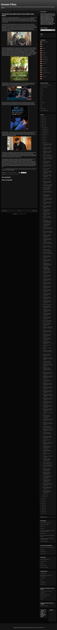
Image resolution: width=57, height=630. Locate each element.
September (45, 132)
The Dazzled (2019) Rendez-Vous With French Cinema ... (46, 469)
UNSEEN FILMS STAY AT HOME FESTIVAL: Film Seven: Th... (47, 399)
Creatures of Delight (44, 605)
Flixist (41, 580)
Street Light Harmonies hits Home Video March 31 (47, 243)
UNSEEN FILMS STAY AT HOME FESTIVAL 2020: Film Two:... (47, 423)
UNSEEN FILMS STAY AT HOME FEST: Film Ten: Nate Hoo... (47, 388)
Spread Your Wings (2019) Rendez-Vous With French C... (47, 443)
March (44, 142)
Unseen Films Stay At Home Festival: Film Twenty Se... (47, 294)
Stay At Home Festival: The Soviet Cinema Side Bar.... (47, 192)
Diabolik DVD (42, 593)
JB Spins (42, 563)
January (44, 496)
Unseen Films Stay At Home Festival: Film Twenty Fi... (47, 301)
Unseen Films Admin (45, 72)
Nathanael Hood (45, 59)
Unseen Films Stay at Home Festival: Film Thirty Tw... (47, 276)
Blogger (44, 627)
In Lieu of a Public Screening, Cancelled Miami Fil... (47, 380)
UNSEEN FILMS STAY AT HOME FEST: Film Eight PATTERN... (47, 395)
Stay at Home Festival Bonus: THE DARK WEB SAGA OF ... (47, 188)
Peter (41, 106)
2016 (43, 503)
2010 (43, 513)
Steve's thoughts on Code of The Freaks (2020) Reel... (47, 144)
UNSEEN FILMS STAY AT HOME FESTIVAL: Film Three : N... (47, 420)
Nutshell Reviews (43, 565)
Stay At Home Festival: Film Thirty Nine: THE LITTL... (47, 217)
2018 (43, 500)
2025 (43, 118)
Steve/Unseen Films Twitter (45, 84)
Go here (3, 168)
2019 (43, 498)
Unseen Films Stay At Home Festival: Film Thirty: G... (47, 283)
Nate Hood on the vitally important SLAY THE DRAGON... (47, 172)
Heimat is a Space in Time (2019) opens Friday (47, 463)
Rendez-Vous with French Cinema (24, 17)
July (43, 135)
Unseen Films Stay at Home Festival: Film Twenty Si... (47, 298)
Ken (41, 100)
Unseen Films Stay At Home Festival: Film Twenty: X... (47, 324)
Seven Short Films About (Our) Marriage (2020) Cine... (47, 466)
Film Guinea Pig (43, 561)
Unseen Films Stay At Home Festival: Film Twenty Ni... (47, 287)
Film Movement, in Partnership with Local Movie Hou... (47, 342)
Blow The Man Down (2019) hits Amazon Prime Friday (47, 416)
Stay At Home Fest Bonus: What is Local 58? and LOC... (47, 232)
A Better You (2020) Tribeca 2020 (46, 169)
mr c (42, 78)
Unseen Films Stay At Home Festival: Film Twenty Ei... (47, 290)
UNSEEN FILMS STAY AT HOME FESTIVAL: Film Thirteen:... (47, 373)
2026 (43, 116)
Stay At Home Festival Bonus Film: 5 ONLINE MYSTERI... (47, 175)
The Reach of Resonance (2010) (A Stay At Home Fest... (47, 158)
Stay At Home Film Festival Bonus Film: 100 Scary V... (47, 162)
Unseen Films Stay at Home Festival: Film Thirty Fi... (47, 256)
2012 (43, 509)
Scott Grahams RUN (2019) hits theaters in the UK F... (47, 450)
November (45, 129)
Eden (43, 46)
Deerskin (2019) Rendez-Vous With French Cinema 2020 (47, 477)
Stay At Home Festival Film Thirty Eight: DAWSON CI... (47, 225)
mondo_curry (44, 76)
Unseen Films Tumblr (44, 110)
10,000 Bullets (43, 573)
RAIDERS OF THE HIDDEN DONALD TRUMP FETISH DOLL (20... (47, 369)
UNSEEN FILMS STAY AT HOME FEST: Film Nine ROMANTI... (47, 391)
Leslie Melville (44, 57)
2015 (43, 505)
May (44, 139)
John (41, 98)
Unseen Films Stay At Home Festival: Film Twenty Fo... (47, 307)
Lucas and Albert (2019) (47, 304)
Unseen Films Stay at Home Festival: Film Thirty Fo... (47, 260)
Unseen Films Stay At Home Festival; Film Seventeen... (47, 338)
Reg (42, 65)
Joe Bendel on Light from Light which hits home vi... (47, 228)
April (44, 140)
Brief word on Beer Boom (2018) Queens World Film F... (47, 199)
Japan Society (43, 533)
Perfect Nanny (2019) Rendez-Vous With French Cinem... (46, 473)
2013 (43, 508)
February (44, 494)
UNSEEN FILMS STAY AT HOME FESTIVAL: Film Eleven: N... (47, 384)
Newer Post (4, 210)
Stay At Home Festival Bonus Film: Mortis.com (47, 155)
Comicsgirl (42, 549)
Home (19, 210)
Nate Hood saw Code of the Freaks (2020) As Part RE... (47, 239)
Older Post (34, 210)
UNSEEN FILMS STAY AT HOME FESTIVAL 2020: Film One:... (47, 429)
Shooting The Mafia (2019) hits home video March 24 (47, 327)
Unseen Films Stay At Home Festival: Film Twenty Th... (47, 310)
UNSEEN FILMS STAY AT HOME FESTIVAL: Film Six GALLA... (47, 402)
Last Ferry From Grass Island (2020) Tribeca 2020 (47, 165)
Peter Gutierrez (44, 61)
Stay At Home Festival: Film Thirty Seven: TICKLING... (47, 235)
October (44, 131)
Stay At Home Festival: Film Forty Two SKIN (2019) (47, 148)
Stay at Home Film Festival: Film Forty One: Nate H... (46, 195)
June (44, 137)
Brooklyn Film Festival (44, 524)
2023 (43, 121)
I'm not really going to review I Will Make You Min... (47, 433)
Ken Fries (43, 54)
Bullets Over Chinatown (44, 559)
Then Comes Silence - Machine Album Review (47, 427)
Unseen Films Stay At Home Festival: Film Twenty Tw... (47, 314)
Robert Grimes (44, 67)
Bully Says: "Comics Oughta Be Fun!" (47, 547)
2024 (43, 119)
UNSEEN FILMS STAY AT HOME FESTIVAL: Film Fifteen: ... (47, 358)
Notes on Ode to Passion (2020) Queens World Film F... (47, 203)
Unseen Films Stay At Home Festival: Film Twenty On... (47, 318)
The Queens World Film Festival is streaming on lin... (47, 253)
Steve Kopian (44, 70)
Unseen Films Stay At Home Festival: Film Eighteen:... (47, 335)
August (44, 134)
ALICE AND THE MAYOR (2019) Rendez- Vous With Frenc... (47, 484)
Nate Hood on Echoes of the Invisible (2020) (47, 321)
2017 (43, 501)
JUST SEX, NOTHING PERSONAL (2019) (47, 362)
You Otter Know (43, 553)
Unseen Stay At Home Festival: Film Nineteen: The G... (47, 331)
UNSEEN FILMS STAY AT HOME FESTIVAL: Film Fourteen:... (47, 365)
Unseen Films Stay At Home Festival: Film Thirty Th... (47, 272)
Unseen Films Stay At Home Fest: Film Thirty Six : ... (47, 246)
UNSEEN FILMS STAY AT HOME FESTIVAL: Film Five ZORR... (47, 406)
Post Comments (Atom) (22, 213)
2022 (43, 123)
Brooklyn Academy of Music (45, 522)
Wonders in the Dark (44, 567)
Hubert (43, 50)
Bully (42, 44)
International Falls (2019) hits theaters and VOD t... (47, 351)
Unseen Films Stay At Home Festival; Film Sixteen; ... (47, 355)
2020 (43, 126)
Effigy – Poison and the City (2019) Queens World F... (47, 206)
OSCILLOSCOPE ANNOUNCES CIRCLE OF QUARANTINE (47, 264)
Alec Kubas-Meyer (45, 41)
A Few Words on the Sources (45, 591)
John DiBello (44, 52)
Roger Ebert (42, 584)
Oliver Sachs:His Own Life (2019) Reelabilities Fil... (47, 185)
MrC (41, 104)
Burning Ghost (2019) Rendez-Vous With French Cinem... (47, 480)
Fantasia (42, 528)
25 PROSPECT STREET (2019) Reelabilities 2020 (47, 152)
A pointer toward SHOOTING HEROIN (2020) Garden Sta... (47, 221)
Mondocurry (42, 102)
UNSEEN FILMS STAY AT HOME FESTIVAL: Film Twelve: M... (47, 377)
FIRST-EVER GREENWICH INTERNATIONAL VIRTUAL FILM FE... (47, 268)
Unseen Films (8, 4)
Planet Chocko (43, 108)
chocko (43, 74)
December (45, 127)
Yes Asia (42, 598)
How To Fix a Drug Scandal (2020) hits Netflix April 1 (47, 210)
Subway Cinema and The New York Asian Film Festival (47, 539)
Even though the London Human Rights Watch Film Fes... (47, 437)
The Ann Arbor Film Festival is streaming (47, 250)
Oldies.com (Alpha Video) (45, 594)
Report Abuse (43, 517)
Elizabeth (43, 48)
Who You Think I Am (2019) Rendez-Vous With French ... (47, 491)
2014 (43, 506)
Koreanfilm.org (43, 582)
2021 (43, 124)
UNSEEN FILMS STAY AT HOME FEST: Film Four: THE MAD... (47, 410)
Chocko (41, 90)
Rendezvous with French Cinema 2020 (11, 174)
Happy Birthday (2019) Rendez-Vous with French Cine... (47, 447)
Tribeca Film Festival (44, 541)
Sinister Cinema (43, 596)
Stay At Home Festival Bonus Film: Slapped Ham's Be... (47, 182)
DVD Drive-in (42, 578)
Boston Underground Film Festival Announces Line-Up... (47, 488)
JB (40, 96)
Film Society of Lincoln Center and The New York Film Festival (47, 531)
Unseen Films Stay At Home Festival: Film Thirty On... (47, 279)
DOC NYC (42, 526)
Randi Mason (44, 63)
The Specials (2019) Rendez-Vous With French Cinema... (46, 459)
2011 (43, 511)
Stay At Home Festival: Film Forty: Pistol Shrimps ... (47, 214)
